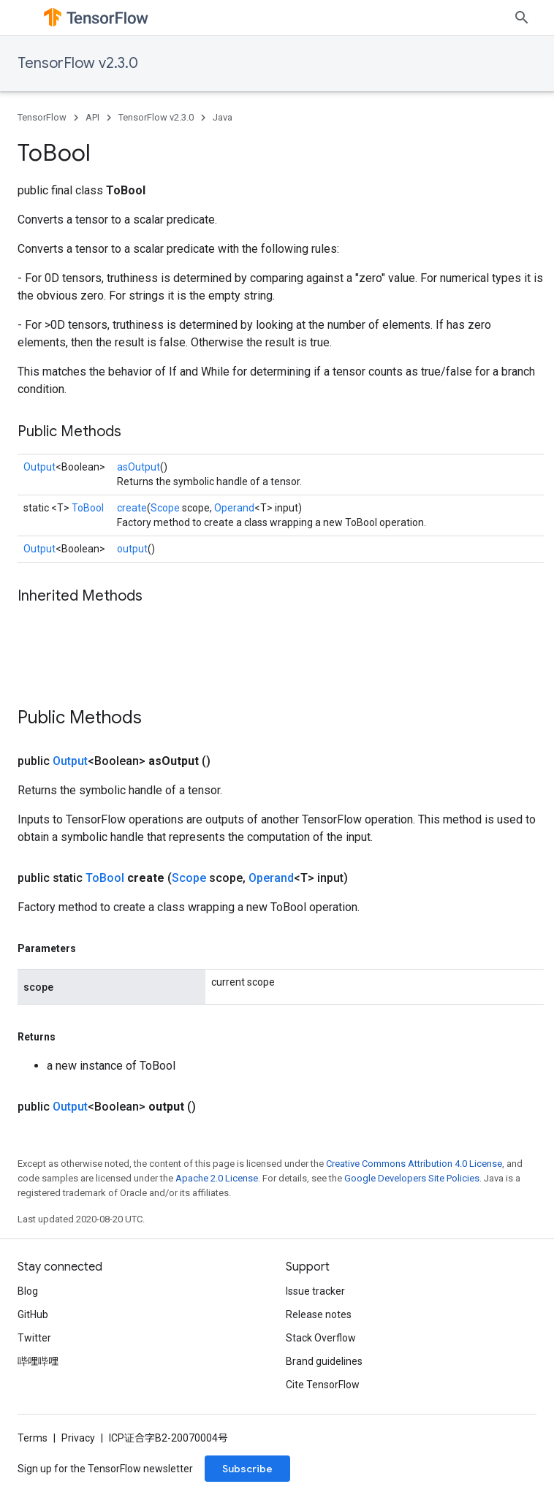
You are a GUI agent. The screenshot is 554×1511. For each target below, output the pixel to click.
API (92, 117)
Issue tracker (315, 1291)
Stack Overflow (321, 1338)
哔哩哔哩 (38, 1361)
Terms (33, 1438)
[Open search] (522, 17)
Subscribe (247, 1468)
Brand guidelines (324, 1361)
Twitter (34, 1338)
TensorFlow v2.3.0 (78, 63)
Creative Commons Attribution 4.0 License (414, 1163)
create (132, 508)
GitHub (33, 1314)
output (132, 549)
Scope (165, 508)
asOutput (138, 467)
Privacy (78, 1438)
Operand (234, 508)
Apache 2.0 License (216, 1178)
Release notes (319, 1314)
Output (39, 467)
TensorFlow (42, 117)
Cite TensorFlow (323, 1384)
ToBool (88, 508)
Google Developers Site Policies (411, 1178)
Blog (28, 1291)
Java (222, 117)
